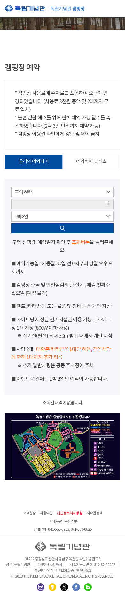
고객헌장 (29, 513)
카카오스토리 (52, 587)
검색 (62, 228)
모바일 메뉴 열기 (115, 9)
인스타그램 (40, 587)
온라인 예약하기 (34, 161)
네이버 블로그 (88, 587)
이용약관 (46, 513)
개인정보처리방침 (69, 513)
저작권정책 (94, 513)
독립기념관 (45, 8)
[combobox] (62, 192)
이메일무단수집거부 (62, 522)
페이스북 (76, 587)
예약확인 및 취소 (91, 161)
